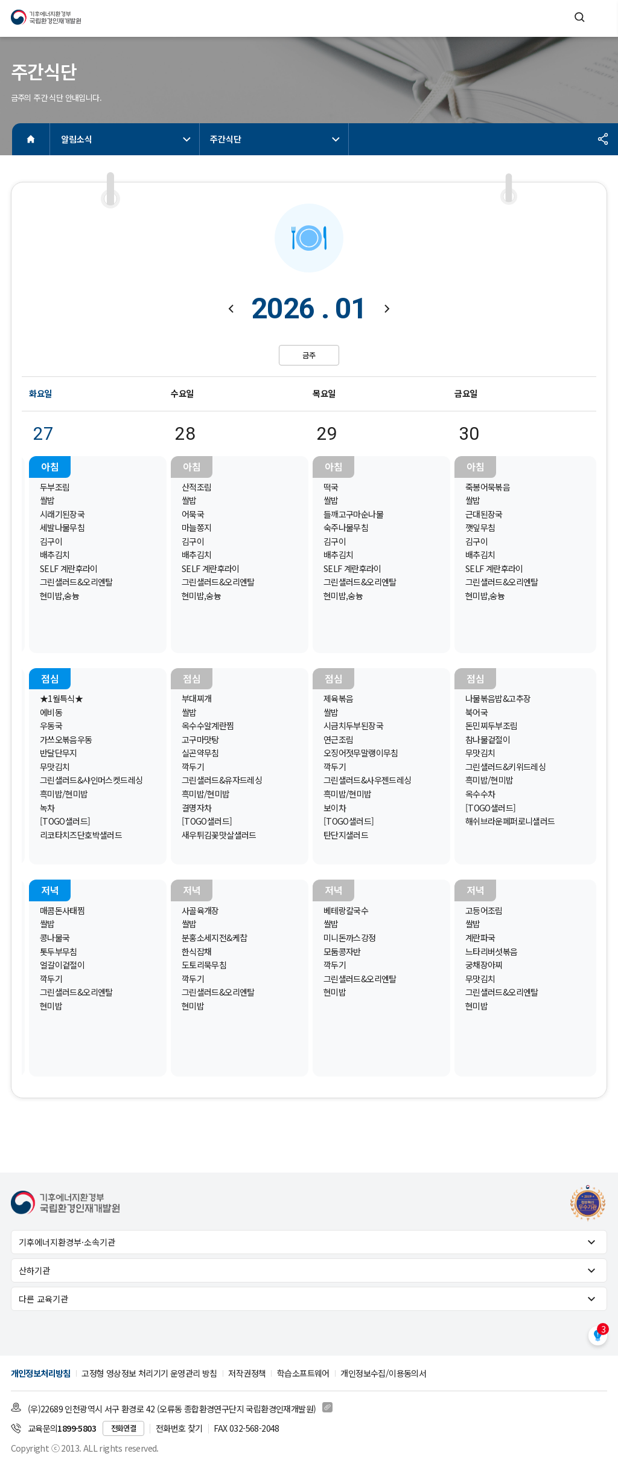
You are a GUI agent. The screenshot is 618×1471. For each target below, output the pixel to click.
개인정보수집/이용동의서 (383, 1373)
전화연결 (123, 1428)
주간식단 (276, 139)
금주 (309, 355)
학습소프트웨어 (303, 1373)
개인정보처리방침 (41, 1373)
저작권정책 (247, 1373)
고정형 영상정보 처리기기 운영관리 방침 (149, 1373)
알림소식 (127, 139)
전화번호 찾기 (179, 1428)
